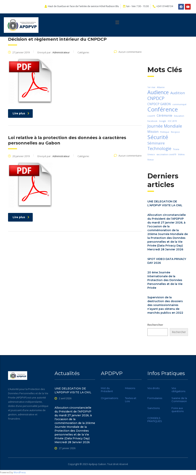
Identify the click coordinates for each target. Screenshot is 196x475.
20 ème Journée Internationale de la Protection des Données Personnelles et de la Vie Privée (164, 280)
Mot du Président (107, 390)
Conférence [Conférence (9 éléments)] (162, 109)
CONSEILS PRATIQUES (154, 419)
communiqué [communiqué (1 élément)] (179, 104)
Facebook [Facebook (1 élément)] (152, 121)
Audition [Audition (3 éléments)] (177, 92)
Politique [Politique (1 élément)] (164, 132)
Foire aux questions (178, 410)
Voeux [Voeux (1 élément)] (150, 159)
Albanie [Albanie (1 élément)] (161, 87)
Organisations (109, 398)
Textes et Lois (130, 400)
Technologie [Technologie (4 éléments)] (159, 148)
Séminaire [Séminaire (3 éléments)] (156, 143)
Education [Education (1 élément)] (179, 116)
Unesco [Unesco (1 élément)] (151, 154)
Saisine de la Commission (179, 400)
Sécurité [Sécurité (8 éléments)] (157, 136)
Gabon (102, 464)
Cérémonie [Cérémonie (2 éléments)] (164, 115)
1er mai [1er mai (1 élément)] (151, 87)
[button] (117, 22)
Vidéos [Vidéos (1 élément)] (181, 154)
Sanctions (153, 408)
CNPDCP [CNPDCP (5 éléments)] (155, 98)
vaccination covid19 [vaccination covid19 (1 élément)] (166, 154)
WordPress (20, 472)
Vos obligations (178, 390)
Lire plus (21, 113)
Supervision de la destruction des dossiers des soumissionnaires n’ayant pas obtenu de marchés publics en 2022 (165, 305)
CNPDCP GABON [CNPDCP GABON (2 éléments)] (159, 104)
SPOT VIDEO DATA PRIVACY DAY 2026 (166, 261)
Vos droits (153, 388)
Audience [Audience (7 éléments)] (158, 92)
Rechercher (155, 325)
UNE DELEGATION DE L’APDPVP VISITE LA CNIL (164, 203)
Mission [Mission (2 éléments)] (152, 131)
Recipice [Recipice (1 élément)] (175, 132)
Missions (130, 388)
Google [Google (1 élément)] (162, 121)
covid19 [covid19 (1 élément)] (151, 116)
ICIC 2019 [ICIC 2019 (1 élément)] (172, 121)
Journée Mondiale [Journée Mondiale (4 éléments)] (164, 126)
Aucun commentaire (128, 52)
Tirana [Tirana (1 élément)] (176, 149)
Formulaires (154, 398)
